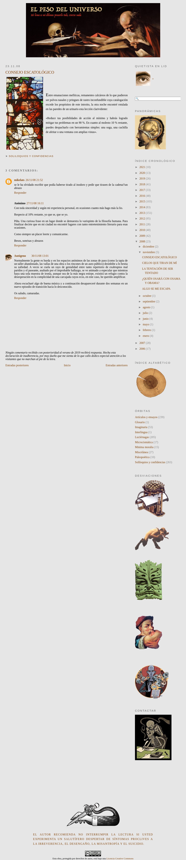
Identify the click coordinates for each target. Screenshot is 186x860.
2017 (142, 189)
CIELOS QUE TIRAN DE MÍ (159, 262)
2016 (142, 195)
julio (146, 312)
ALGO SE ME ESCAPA (156, 288)
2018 (142, 184)
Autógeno (20, 255)
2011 (142, 224)
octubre (147, 295)
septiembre (149, 301)
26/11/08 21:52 (34, 179)
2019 (142, 178)
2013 (142, 212)
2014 (142, 207)
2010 (142, 230)
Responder (20, 192)
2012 (142, 218)
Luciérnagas (142, 437)
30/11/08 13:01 (40, 255)
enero (146, 335)
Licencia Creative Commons (120, 858)
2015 (142, 201)
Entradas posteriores (17, 365)
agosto (147, 307)
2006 (142, 348)
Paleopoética (142, 457)
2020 (142, 172)
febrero (147, 330)
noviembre (149, 252)
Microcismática (144, 442)
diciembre (149, 246)
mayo (146, 324)
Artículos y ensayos (146, 417)
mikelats (19, 179)
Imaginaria (141, 427)
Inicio (67, 365)
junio (146, 318)
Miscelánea (141, 452)
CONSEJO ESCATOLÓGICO (29, 72)
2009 (142, 235)
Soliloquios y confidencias (31, 156)
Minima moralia (144, 447)
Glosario (140, 422)
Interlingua (141, 432)
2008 (142, 241)
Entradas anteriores (117, 365)
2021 (142, 167)
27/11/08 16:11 (35, 203)
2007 (142, 342)
